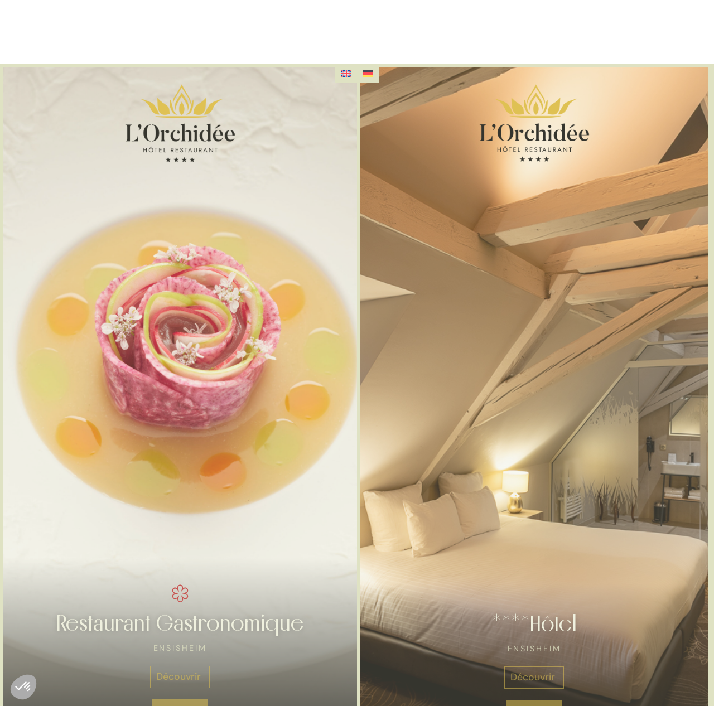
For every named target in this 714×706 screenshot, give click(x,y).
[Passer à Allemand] (367, 73)
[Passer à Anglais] (346, 73)
